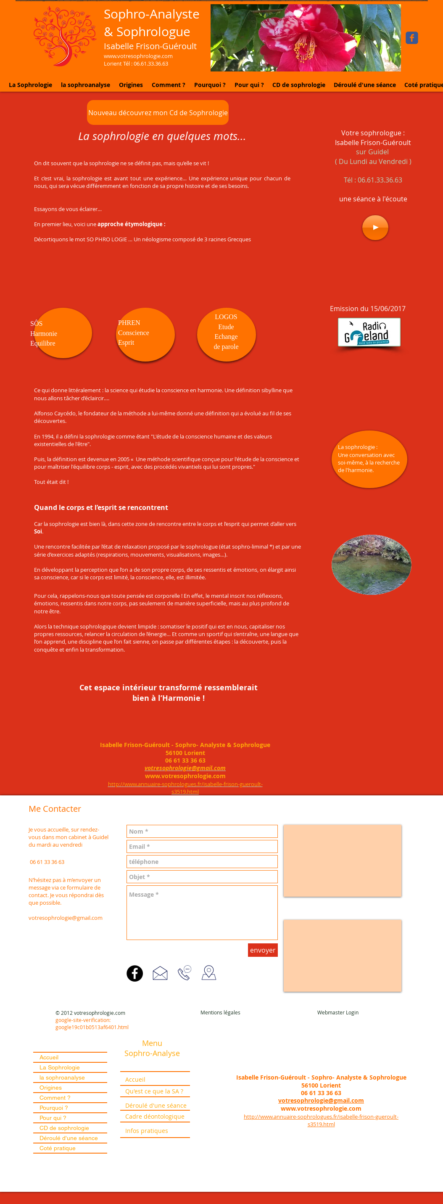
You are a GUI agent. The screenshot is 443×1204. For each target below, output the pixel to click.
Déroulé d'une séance (69, 1138)
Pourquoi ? (54, 1107)
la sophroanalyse (62, 1077)
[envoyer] (263, 950)
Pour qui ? (53, 1117)
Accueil (49, 1057)
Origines (51, 1087)
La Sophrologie (60, 1067)
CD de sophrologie (64, 1128)
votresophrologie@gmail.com (66, 917)
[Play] (375, 227)
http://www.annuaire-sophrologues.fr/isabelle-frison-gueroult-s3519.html (321, 1120)
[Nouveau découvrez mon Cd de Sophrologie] (158, 112)
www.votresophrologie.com (185, 776)
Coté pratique (58, 1148)
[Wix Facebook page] (412, 38)
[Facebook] (135, 973)
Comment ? (55, 1097)
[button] (306, 37)
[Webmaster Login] (338, 1012)
